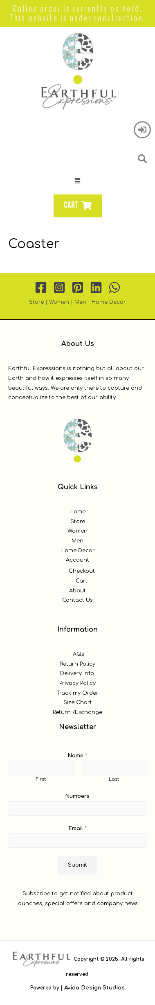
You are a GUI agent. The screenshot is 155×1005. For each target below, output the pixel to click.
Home (77, 512)
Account (77, 560)
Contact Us (77, 600)
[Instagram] (59, 287)
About (77, 591)
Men (80, 302)
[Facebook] (41, 287)
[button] (78, 181)
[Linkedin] (96, 287)
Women (59, 302)
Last (114, 779)
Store (36, 302)
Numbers (77, 796)
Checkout (82, 571)
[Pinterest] (78, 287)
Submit (77, 865)
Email (78, 828)
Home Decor (109, 302)
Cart (82, 581)
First (41, 779)
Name (77, 756)
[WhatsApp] (114, 287)
